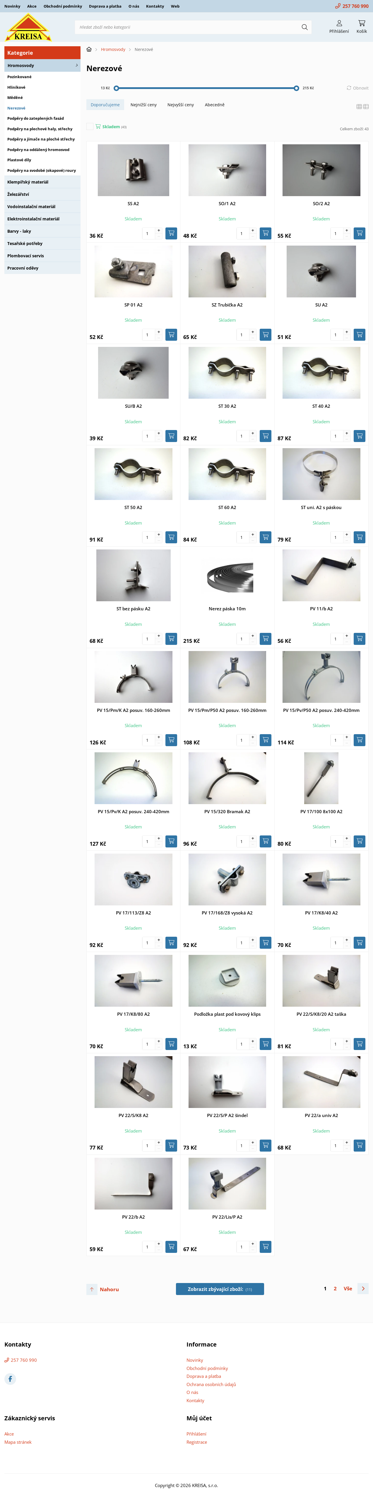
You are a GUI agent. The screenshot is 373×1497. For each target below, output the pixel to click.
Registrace (196, 1442)
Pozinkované (19, 76)
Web (175, 6)
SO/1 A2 (227, 203)
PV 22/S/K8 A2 (133, 1115)
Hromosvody (21, 65)
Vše (348, 1288)
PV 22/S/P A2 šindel (227, 1115)
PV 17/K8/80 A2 (133, 1014)
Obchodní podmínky (63, 6)
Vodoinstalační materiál (31, 206)
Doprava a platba (105, 6)
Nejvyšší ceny (180, 104)
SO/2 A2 (321, 203)
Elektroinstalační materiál (33, 219)
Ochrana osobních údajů (211, 1384)
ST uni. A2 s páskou (321, 507)
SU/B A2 (133, 406)
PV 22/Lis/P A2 (227, 1217)
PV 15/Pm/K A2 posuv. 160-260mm (133, 710)
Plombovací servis (25, 255)
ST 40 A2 (321, 406)
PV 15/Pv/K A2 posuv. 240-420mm (133, 811)
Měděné (15, 97)
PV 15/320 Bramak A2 (227, 811)
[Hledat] (305, 27)
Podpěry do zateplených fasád (35, 118)
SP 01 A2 (133, 305)
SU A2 (321, 305)
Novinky (12, 6)
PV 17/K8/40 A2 (321, 913)
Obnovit (361, 88)
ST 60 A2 (227, 507)
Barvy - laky (19, 231)
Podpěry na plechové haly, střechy (39, 128)
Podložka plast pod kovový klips (227, 1014)
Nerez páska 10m (227, 609)
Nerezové (16, 108)
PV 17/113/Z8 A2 (133, 913)
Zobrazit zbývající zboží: (220, 1289)
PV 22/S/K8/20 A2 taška (321, 1014)
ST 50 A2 (133, 507)
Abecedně (215, 104)
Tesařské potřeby (24, 243)
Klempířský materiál (27, 182)
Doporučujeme (105, 104)
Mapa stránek (18, 1442)
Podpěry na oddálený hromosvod (38, 149)
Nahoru (109, 1289)
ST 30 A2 (227, 406)
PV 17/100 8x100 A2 (321, 811)
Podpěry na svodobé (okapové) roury (41, 170)
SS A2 (133, 203)
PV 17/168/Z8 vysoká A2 (227, 913)
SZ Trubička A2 (227, 305)
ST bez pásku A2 (133, 609)
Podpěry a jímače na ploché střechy (41, 139)
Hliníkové (16, 87)
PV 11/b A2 (321, 609)
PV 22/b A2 (133, 1217)
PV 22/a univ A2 (321, 1115)
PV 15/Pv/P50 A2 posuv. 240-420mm (321, 710)
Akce (32, 6)
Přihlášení (196, 1434)
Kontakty (155, 6)
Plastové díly (19, 159)
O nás (134, 6)
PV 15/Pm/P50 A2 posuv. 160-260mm (227, 710)
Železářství (18, 194)
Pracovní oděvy (22, 268)
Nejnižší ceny (144, 104)
